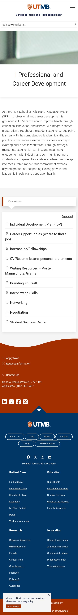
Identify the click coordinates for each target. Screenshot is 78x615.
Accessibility (56, 602)
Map (32, 436)
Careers (64, 436)
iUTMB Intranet (47, 443)
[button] (72, 6)
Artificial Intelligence (57, 546)
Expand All (67, 216)
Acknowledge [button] (13, 606)
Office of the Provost (58, 501)
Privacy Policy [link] (27, 601)
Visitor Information (19, 521)
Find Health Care (18, 488)
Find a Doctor (16, 482)
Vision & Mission (56, 566)
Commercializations (57, 553)
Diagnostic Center (56, 559)
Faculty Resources (56, 508)
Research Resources (19, 540)
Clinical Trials (16, 559)
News (47, 436)
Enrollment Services (57, 488)
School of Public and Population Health (39, 14)
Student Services (56, 495)
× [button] (49, 594)
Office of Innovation (57, 540)
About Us (15, 436)
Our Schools (53, 482)
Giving (26, 443)
